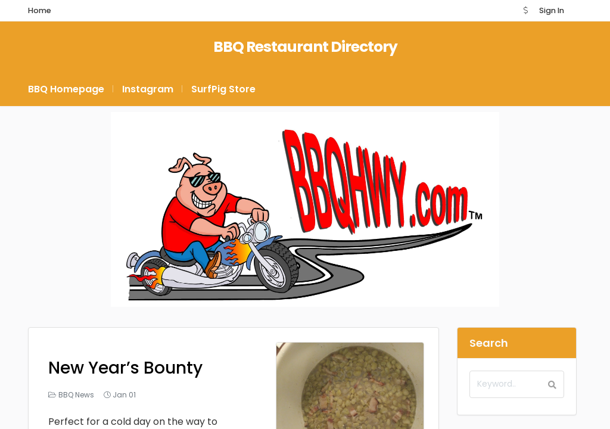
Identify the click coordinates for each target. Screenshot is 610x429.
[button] (525, 10)
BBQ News (76, 395)
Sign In (551, 10)
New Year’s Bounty (125, 368)
